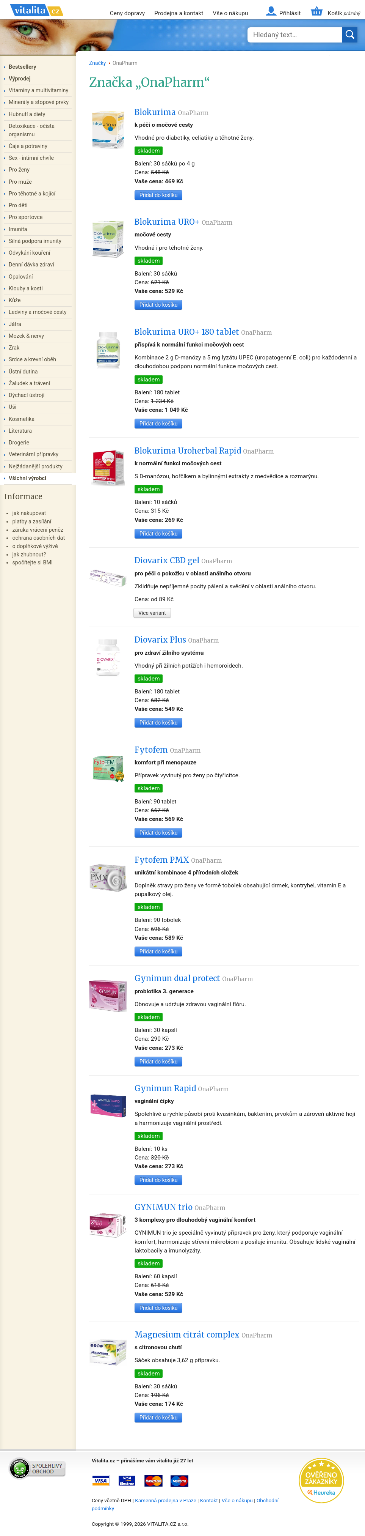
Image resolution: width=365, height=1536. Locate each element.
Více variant (152, 613)
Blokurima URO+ (183, 222)
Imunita (18, 229)
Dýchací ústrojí (26, 395)
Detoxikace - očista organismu (32, 130)
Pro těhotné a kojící (32, 194)
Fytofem (168, 750)
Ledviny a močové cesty (38, 312)
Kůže (15, 300)
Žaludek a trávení (29, 383)
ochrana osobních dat (38, 538)
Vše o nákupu (230, 13)
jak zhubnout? (29, 554)
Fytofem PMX (178, 860)
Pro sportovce (25, 217)
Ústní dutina (23, 372)
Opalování (21, 277)
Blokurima (171, 112)
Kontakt (209, 1500)
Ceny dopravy (127, 13)
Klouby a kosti (26, 288)
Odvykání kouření (29, 253)
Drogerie (19, 443)
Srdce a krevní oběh (32, 359)
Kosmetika (21, 419)
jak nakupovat (29, 513)
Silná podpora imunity (35, 241)
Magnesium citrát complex (203, 1335)
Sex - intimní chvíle (31, 158)
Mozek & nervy (26, 336)
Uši (12, 407)
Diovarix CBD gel (183, 561)
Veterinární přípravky (33, 454)
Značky (97, 63)
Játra (15, 324)
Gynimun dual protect (194, 978)
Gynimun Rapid (182, 1088)
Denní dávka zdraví (31, 265)
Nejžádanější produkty (36, 466)
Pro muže (20, 182)
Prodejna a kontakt (178, 13)
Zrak (14, 348)
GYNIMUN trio (180, 1207)
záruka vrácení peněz (37, 530)
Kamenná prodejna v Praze (165, 1500)
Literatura (20, 431)
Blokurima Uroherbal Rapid (204, 451)
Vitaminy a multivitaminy (38, 90)
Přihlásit (290, 13)
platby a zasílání (31, 521)
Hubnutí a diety (27, 114)
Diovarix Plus (177, 640)
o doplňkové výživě (35, 546)
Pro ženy (19, 170)
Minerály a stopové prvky (39, 102)
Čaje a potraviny (28, 146)
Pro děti (18, 205)
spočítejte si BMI (32, 562)
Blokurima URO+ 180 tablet (203, 332)
